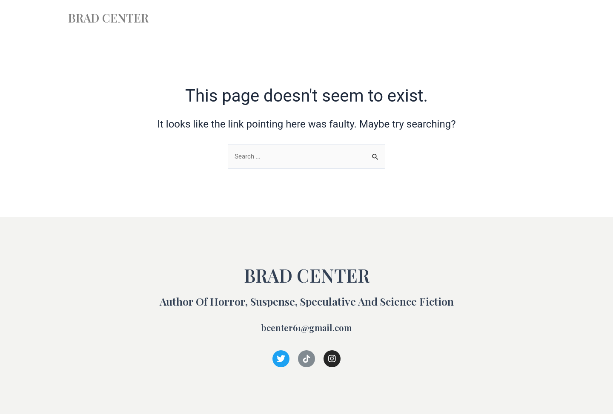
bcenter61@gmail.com (307, 327)
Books (425, 18)
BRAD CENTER (115, 17)
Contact (524, 18)
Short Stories (474, 18)
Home (388, 18)
